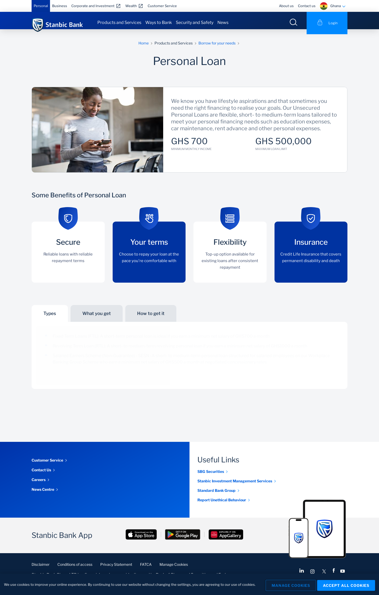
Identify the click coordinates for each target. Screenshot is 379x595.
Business (59, 6)
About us (286, 6)
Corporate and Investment (92, 6)
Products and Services (119, 22)
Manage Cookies (173, 569)
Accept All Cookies (346, 584)
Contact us (307, 6)
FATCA (146, 569)
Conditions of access (74, 569)
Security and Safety (194, 22)
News (222, 22)
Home (143, 48)
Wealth (131, 6)
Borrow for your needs (217, 48)
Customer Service (162, 6)
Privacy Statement (116, 569)
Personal (41, 6)
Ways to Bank (158, 22)
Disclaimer (40, 569)
